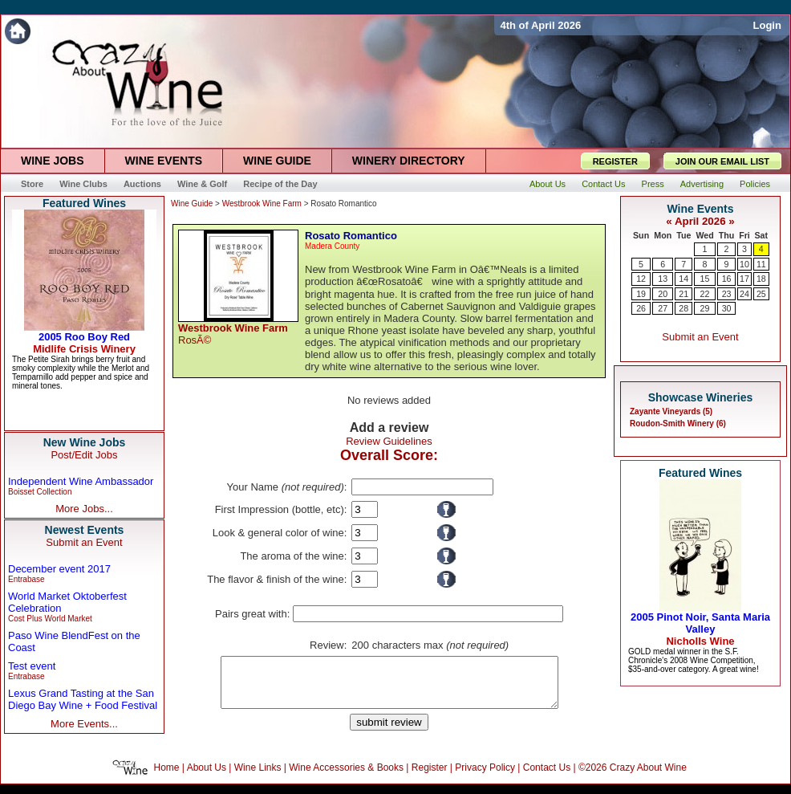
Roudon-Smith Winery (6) (678, 423)
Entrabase (26, 579)
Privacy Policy (485, 777)
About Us (206, 777)
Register (430, 777)
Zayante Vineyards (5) (671, 411)
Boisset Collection (39, 491)
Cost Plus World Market (50, 618)
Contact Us (546, 777)
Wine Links (258, 777)
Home (167, 777)
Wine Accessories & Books (346, 777)
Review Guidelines (389, 441)
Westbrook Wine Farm (262, 203)
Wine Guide (192, 203)
